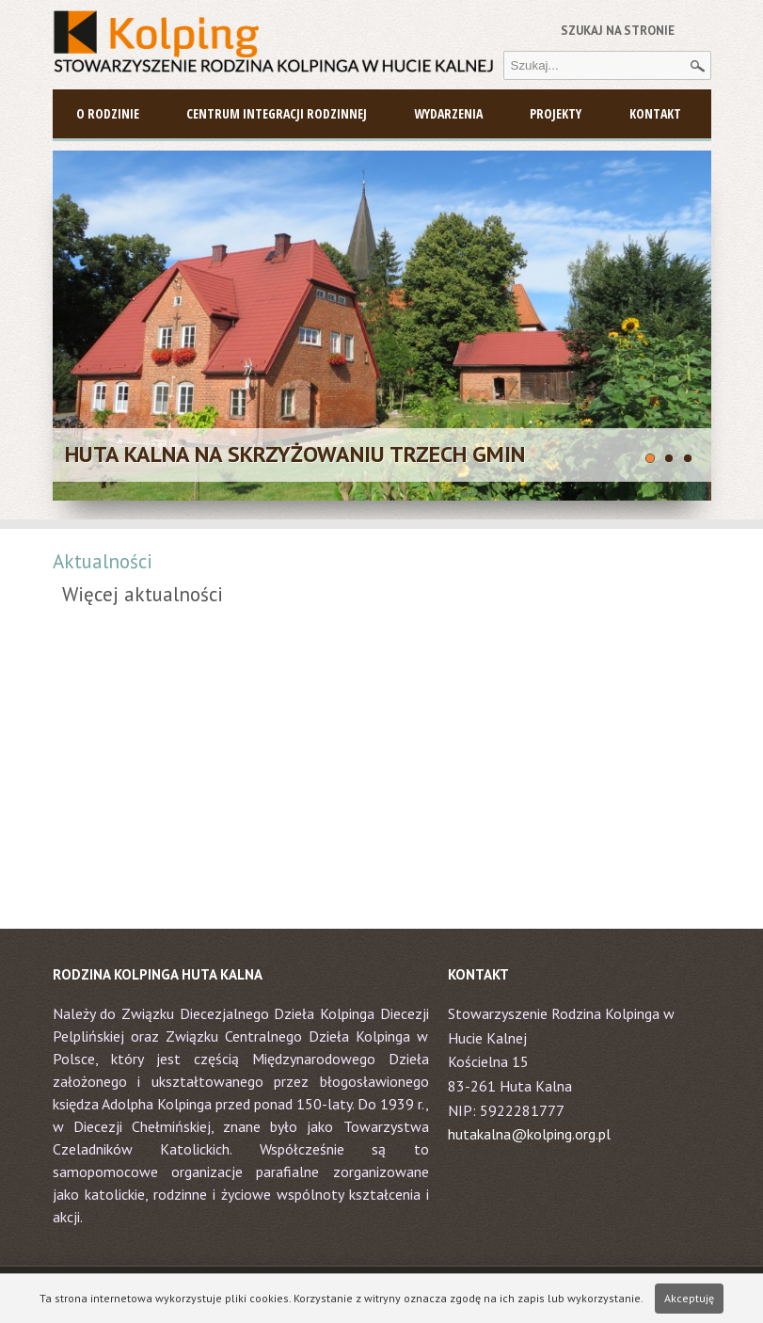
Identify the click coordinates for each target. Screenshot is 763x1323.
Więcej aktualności (142, 594)
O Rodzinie (107, 113)
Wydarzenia (448, 113)
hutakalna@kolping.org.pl (529, 1133)
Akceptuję (689, 1298)
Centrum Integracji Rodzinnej (276, 113)
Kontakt (655, 113)
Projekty (555, 113)
